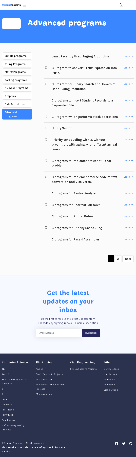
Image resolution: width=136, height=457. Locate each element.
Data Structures (14, 104)
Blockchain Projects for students (14, 381)
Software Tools (111, 369)
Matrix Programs (15, 71)
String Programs (15, 64)
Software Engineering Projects (13, 427)
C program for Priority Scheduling (77, 228)
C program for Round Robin (72, 216)
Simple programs (15, 55)
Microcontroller (44, 379)
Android (6, 374)
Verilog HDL (109, 384)
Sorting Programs (16, 80)
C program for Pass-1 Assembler (75, 239)
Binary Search (62, 128)
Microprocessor (44, 394)
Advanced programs (11, 114)
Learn (128, 56)
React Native (8, 420)
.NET (4, 369)
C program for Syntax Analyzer (74, 193)
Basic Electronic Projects (49, 374)
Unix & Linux (110, 374)
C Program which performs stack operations (85, 117)
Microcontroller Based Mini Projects (50, 386)
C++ (4, 394)
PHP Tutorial (8, 409)
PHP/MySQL (8, 415)
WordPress (109, 379)
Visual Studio (111, 390)
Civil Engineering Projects (83, 369)
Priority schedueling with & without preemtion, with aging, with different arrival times (84, 144)
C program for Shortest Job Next (76, 205)
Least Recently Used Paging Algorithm (80, 56)
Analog (39, 369)
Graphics (10, 96)
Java (4, 399)
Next (128, 258)
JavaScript (7, 404)
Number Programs (16, 87)
